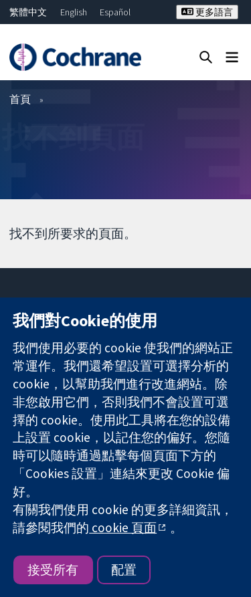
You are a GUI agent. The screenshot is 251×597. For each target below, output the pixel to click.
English (73, 12)
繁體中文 (28, 12)
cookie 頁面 (123, 527)
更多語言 (207, 12)
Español (115, 12)
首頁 (20, 99)
